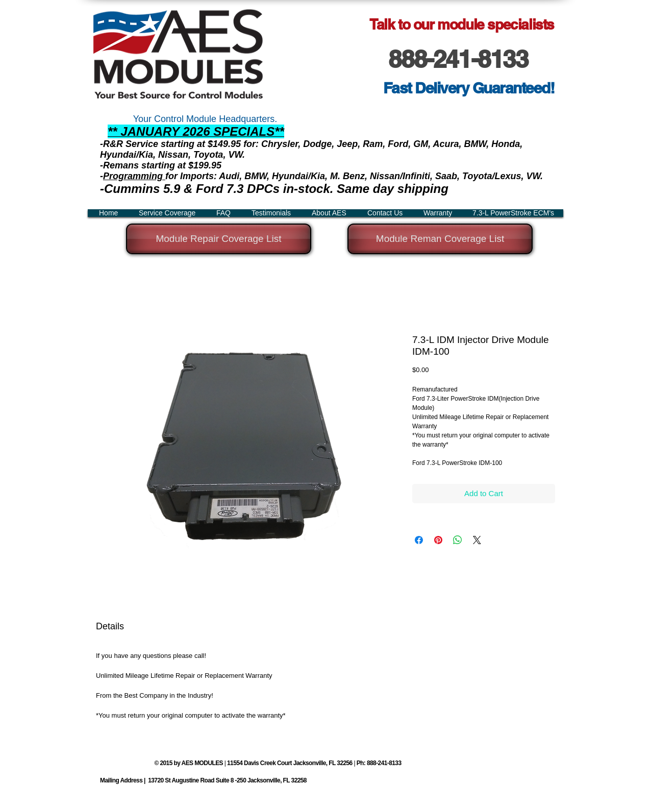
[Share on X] (477, 540)
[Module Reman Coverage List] (440, 239)
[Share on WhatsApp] (458, 540)
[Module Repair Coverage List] (218, 239)
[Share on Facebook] (419, 540)
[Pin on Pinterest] (438, 540)
